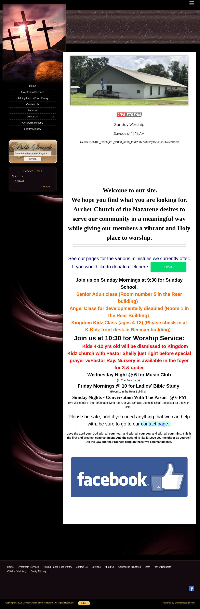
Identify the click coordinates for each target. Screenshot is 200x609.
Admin (84, 603)
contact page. (155, 423)
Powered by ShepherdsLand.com (179, 603)
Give (168, 267)
